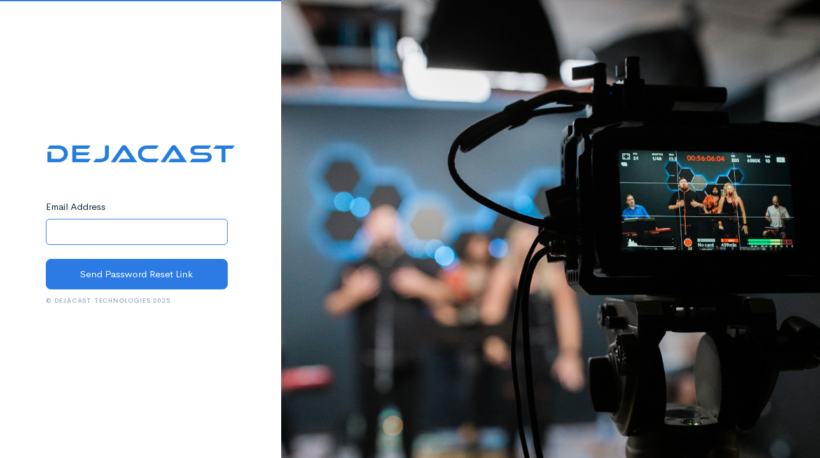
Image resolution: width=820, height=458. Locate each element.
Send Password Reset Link (136, 274)
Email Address (76, 206)
